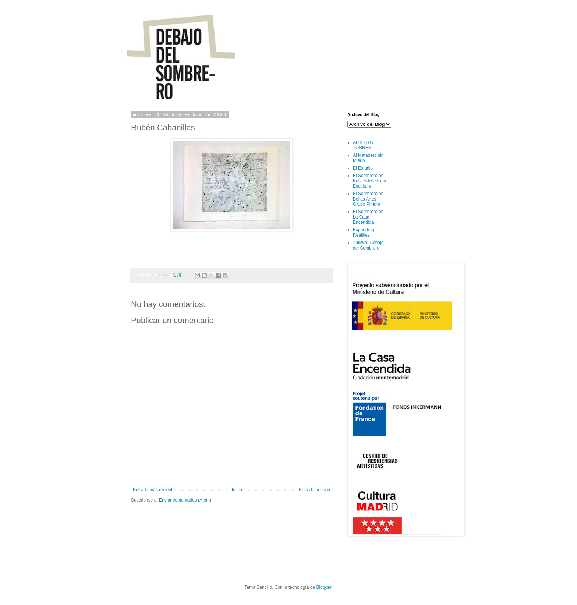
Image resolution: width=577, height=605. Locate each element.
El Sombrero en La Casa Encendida (368, 217)
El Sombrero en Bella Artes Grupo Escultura (370, 181)
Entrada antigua (314, 489)
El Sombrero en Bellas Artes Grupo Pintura (368, 199)
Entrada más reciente (154, 489)
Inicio (237, 489)
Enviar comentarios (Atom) (185, 500)
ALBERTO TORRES (363, 145)
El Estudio (363, 168)
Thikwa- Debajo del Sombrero (368, 245)
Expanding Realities (363, 232)
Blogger (323, 587)
